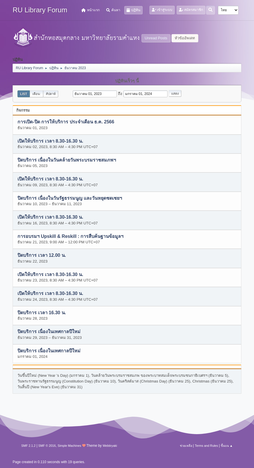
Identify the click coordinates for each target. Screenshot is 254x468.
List (23, 94)
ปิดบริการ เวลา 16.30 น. (41, 312)
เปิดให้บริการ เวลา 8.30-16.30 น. (50, 141)
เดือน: (36, 94)
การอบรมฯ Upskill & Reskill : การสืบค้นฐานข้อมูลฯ (70, 236)
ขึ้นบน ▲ (227, 445)
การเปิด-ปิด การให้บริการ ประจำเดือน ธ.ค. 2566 (65, 122)
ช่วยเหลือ (186, 445)
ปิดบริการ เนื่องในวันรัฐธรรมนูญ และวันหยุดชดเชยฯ (69, 198)
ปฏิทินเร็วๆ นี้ (127, 81)
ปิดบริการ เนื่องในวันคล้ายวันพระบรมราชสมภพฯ (66, 160)
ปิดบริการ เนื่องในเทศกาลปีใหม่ (48, 331)
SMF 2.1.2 (28, 445)
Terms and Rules (206, 445)
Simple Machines (69, 445)
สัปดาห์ (51, 94)
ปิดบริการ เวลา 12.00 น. (41, 255)
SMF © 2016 (47, 445)
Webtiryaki (110, 445)
